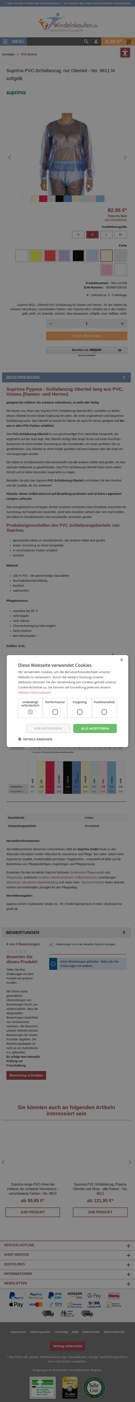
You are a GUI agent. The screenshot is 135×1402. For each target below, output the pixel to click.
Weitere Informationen (34, 692)
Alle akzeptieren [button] (95, 728)
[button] (35, 739)
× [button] (121, 659)
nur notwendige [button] (47, 728)
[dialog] (67, 701)
